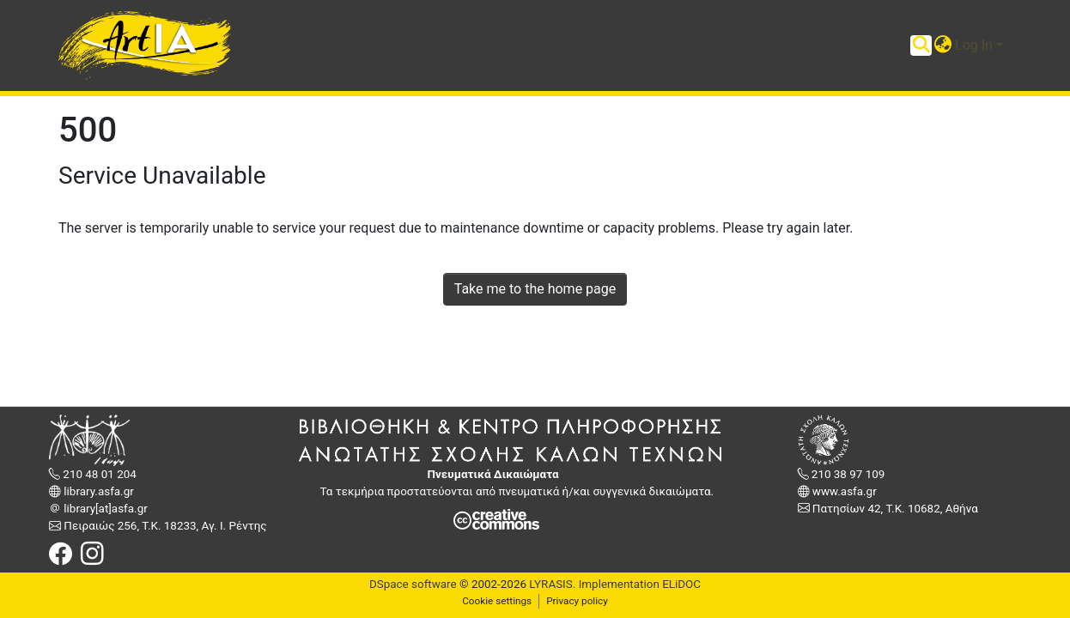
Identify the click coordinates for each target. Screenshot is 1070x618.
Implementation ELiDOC (638, 584)
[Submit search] (921, 45)
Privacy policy (577, 601)
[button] (942, 45)
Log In (974, 45)
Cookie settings (497, 601)
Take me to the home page (535, 289)
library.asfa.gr (97, 491)
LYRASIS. (552, 584)
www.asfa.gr (843, 491)
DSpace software (413, 584)
